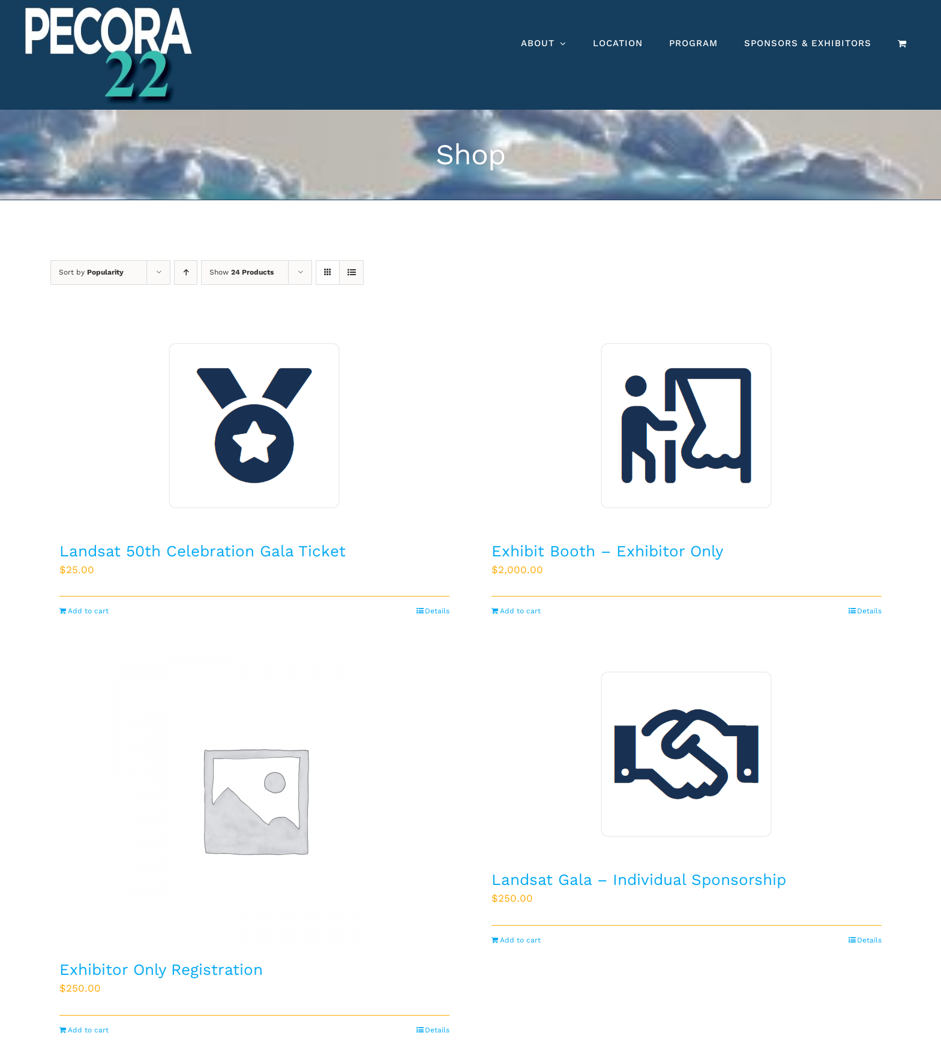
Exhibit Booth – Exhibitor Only (607, 551)
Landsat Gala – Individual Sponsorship (639, 880)
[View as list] (351, 272)
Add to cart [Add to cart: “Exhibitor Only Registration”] (88, 1030)
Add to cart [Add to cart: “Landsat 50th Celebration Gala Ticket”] (88, 611)
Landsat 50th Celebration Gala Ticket (202, 551)
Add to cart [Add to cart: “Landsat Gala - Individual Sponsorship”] (520, 940)
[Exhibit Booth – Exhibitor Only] (687, 426)
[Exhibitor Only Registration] (254, 799)
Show (241, 272)
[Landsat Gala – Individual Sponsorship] (687, 754)
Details (437, 611)
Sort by (91, 272)
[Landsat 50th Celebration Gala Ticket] (254, 426)
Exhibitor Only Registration (161, 969)
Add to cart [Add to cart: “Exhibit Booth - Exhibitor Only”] (520, 611)
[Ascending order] (185, 272)
